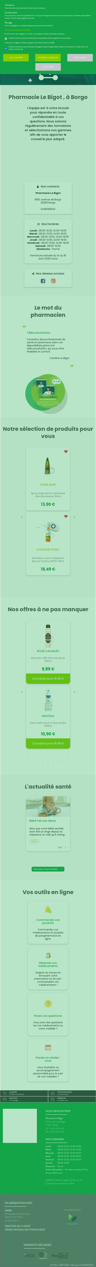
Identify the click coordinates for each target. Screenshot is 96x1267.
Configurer (48, 67)
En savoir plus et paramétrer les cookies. (18, 30)
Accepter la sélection (48, 57)
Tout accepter (16, 57)
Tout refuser (80, 57)
